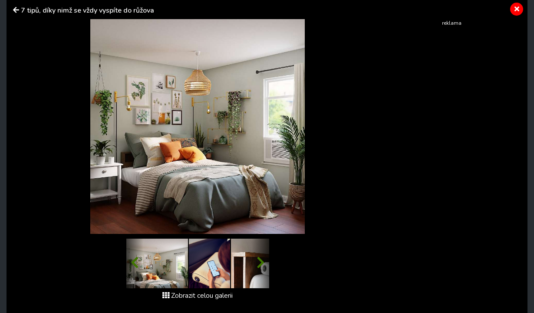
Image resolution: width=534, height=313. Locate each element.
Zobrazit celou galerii (197, 295)
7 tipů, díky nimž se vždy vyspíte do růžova (87, 10)
